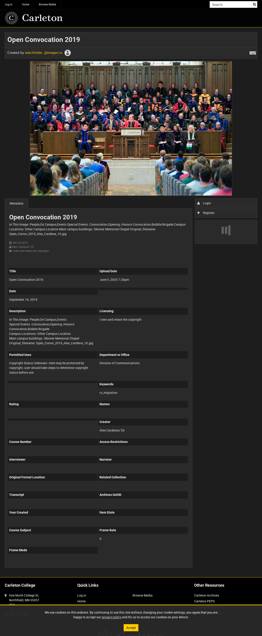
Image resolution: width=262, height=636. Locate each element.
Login (204, 203)
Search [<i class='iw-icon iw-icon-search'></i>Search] (254, 4)
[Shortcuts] (253, 52)
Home (25, 4)
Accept (131, 627)
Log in (8, 4)
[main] (131, 302)
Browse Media (47, 4)
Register (206, 213)
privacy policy (111, 617)
